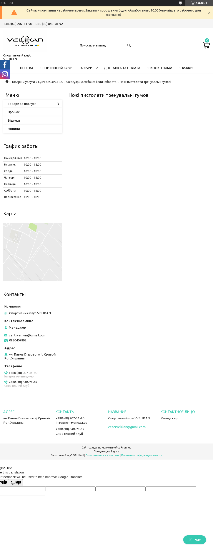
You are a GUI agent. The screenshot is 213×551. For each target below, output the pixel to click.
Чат (194, 540)
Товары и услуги (23, 82)
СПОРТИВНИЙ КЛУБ (56, 68)
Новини (14, 129)
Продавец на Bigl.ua (106, 451)
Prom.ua (126, 447)
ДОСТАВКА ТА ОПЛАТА (122, 68)
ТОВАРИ (85, 67)
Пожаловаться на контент (102, 455)
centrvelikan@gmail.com (27, 335)
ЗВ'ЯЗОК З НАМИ (159, 68)
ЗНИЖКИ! (186, 68)
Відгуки (14, 120)
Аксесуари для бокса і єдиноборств (91, 82)
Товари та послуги (22, 104)
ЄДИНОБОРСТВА (50, 82)
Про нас (14, 112)
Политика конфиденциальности (141, 455)
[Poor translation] (16, 482)
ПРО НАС (27, 68)
